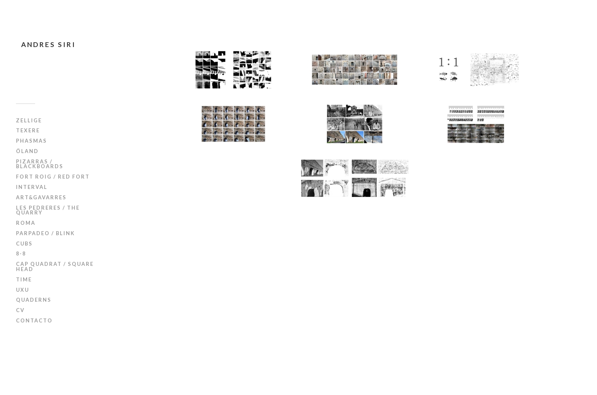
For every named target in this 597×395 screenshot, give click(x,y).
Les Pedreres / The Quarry (48, 210)
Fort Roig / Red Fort (53, 176)
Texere (28, 130)
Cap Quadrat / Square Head (55, 266)
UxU (22, 290)
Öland (27, 151)
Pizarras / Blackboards (39, 164)
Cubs (24, 243)
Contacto (34, 320)
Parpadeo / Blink (45, 233)
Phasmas (31, 141)
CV (20, 310)
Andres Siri (48, 44)
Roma (25, 223)
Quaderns (33, 300)
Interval (31, 187)
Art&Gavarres (41, 197)
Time (24, 279)
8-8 (21, 253)
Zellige (29, 120)
